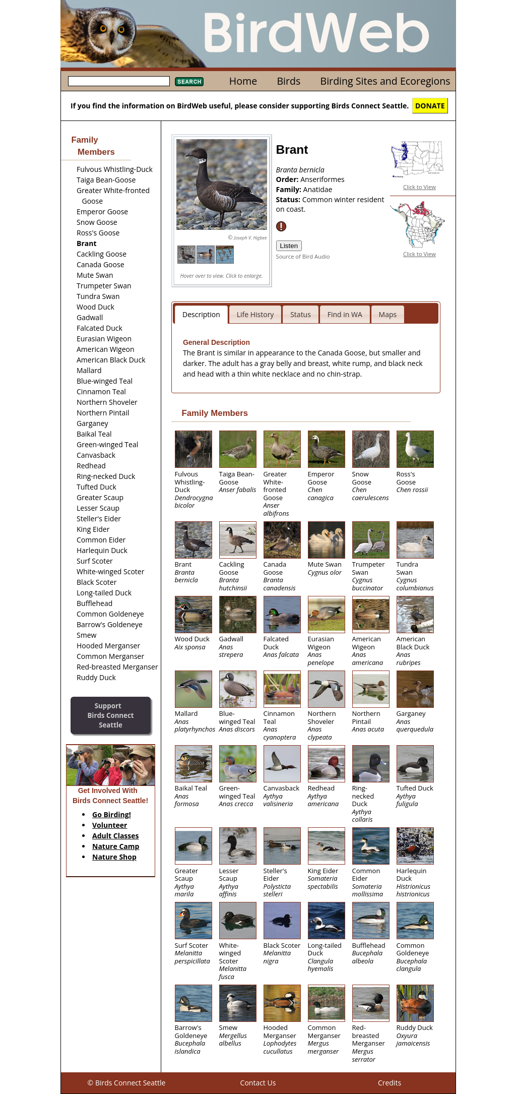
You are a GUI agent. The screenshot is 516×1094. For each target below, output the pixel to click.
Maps (388, 314)
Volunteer (109, 825)
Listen (289, 246)
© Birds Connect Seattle (127, 1082)
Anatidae (318, 189)
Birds (288, 81)
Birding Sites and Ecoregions (385, 81)
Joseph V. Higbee (250, 237)
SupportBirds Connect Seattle (110, 715)
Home (243, 81)
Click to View (419, 187)
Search (189, 81)
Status (300, 314)
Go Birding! (111, 814)
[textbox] (119, 81)
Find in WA (345, 314)
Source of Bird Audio (303, 256)
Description (201, 314)
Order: (288, 179)
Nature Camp (115, 846)
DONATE (430, 105)
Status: (289, 199)
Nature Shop (114, 857)
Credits (389, 1082)
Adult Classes (115, 835)
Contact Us (258, 1082)
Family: (289, 189)
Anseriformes (322, 179)
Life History (255, 314)
